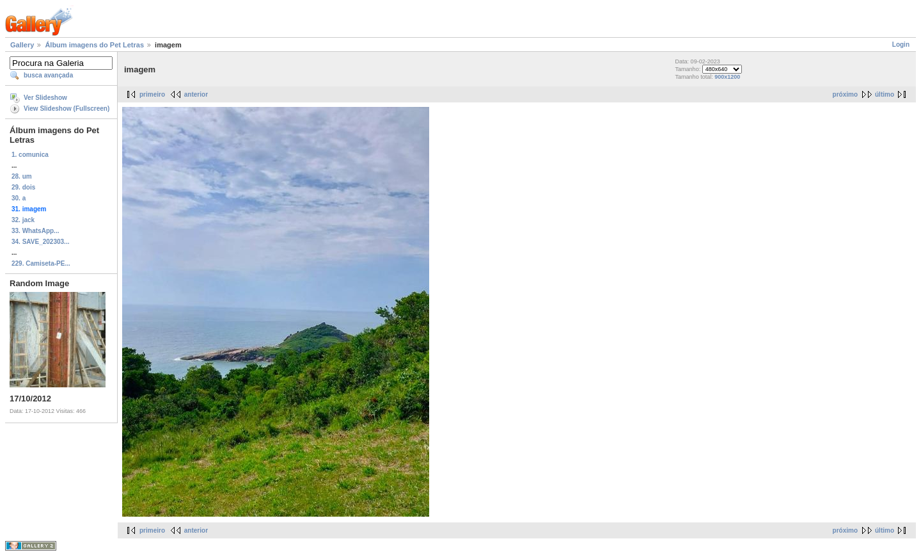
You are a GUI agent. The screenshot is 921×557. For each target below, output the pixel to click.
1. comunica (30, 154)
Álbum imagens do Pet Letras (94, 45)
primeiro (152, 94)
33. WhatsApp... (35, 230)
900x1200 (727, 77)
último (884, 94)
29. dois (23, 187)
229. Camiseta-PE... (41, 263)
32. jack (23, 219)
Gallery (22, 45)
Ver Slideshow (45, 97)
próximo (845, 94)
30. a (19, 198)
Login (900, 44)
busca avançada (48, 75)
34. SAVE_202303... (40, 241)
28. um (22, 176)
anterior (196, 94)
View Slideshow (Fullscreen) (66, 108)
